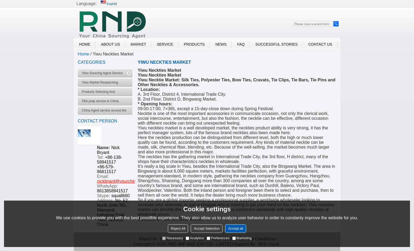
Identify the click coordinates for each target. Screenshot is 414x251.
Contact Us (320, 44)
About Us (110, 44)
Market (138, 44)
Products (194, 44)
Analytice (195, 238)
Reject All (178, 228)
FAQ (241, 44)
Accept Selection (207, 228)
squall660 (120, 195)
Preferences (218, 238)
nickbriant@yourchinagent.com (126, 181)
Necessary (172, 238)
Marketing (242, 238)
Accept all (235, 228)
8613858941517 (112, 191)
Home (84, 44)
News (220, 44)
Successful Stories (276, 44)
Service (165, 44)
